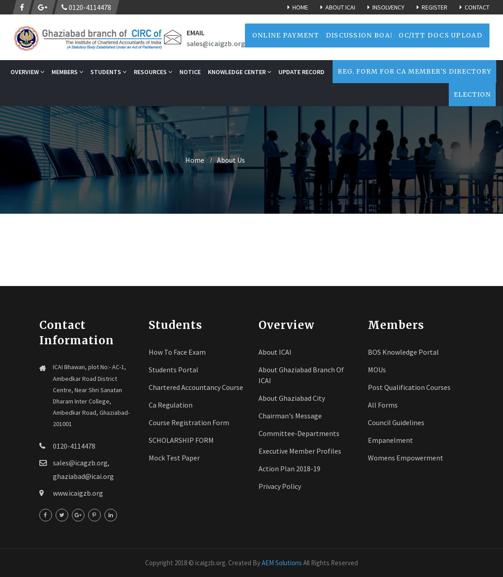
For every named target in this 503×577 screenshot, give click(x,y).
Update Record (301, 72)
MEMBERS (67, 72)
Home (296, 7)
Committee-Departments (299, 433)
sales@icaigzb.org (216, 43)
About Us (231, 159)
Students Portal (173, 369)
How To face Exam (177, 352)
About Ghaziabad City (292, 398)
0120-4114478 (86, 7)
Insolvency (384, 7)
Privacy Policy (280, 486)
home (194, 159)
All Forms (383, 404)
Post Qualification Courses (409, 387)
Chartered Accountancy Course (196, 387)
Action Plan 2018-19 (289, 468)
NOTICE (190, 72)
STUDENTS (108, 72)
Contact (472, 7)
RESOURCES (153, 72)
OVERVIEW (27, 72)
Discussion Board (363, 35)
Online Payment (285, 35)
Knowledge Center (239, 72)
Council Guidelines (396, 422)
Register (430, 7)
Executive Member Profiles (300, 450)
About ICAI (336, 7)
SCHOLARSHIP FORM (181, 440)
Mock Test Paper (174, 457)
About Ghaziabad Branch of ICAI (301, 375)
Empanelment (390, 440)
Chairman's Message (290, 415)
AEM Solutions (282, 562)
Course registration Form (189, 422)
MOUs (377, 369)
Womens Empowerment (405, 457)
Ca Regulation (171, 404)
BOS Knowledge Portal (403, 352)
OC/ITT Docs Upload (440, 35)
